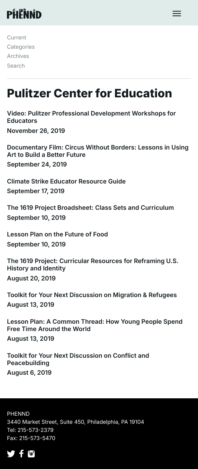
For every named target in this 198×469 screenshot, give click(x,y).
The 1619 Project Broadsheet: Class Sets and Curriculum (90, 207)
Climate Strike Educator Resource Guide (66, 181)
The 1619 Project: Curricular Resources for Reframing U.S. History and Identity (92, 264)
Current (16, 37)
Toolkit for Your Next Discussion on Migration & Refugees (92, 295)
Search (16, 66)
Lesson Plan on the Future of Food (57, 234)
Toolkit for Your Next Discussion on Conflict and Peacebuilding (78, 359)
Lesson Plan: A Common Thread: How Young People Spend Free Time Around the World (95, 325)
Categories (21, 47)
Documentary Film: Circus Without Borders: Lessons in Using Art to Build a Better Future (97, 150)
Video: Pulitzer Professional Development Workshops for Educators (91, 116)
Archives (18, 56)
